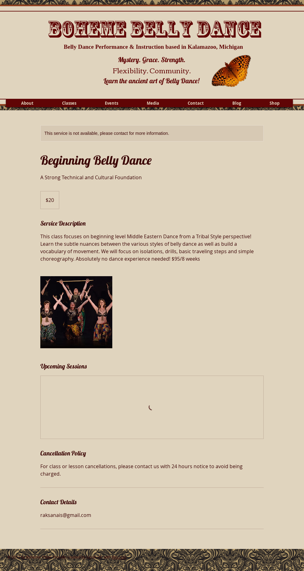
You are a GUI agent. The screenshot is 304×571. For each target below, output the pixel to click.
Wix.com (119, 557)
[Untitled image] (76, 312)
